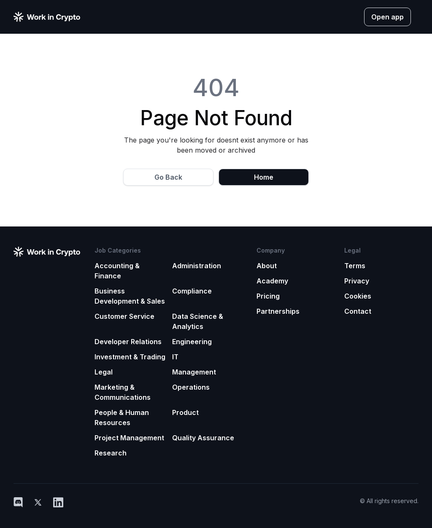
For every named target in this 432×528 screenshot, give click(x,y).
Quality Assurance (203, 438)
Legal (103, 372)
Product (185, 412)
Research (110, 453)
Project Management (129, 438)
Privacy (356, 281)
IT (175, 357)
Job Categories (117, 250)
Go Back (168, 177)
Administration (196, 265)
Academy (272, 281)
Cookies (357, 296)
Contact (357, 311)
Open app (387, 17)
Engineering (192, 341)
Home (263, 177)
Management (194, 372)
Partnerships (278, 311)
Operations (191, 387)
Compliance (192, 291)
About (266, 265)
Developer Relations (128, 341)
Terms (354, 265)
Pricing (268, 296)
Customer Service (124, 316)
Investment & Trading (129, 357)
